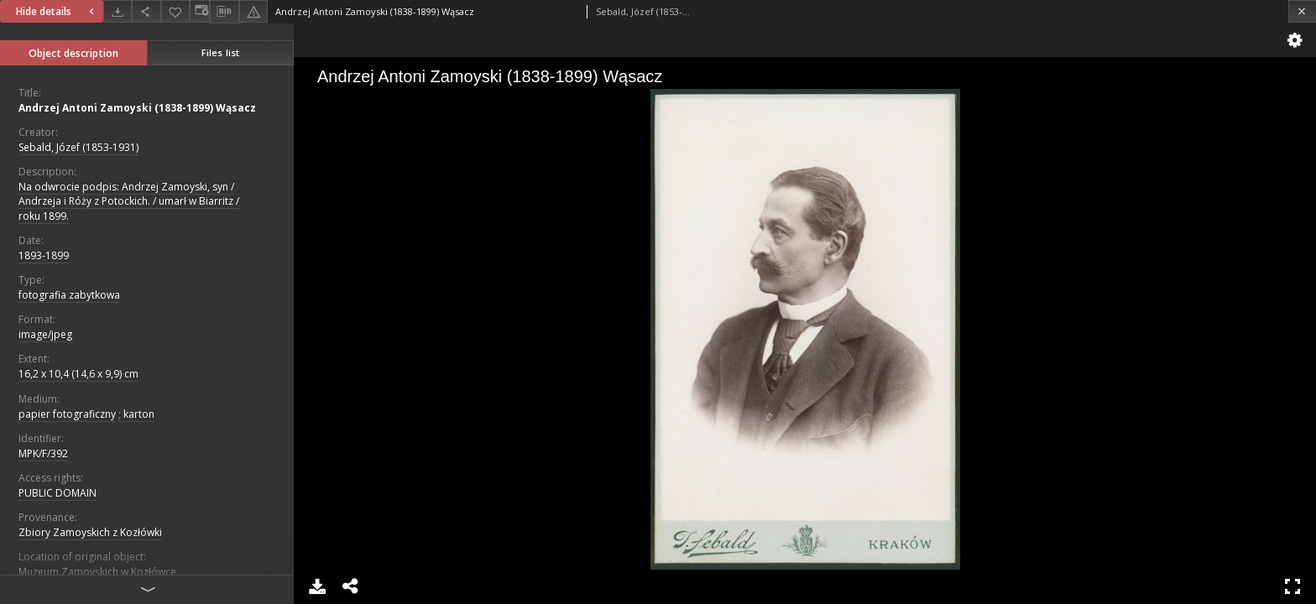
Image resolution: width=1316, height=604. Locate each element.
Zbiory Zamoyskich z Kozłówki (90, 532)
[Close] (1302, 11)
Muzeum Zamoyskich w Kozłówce (97, 572)
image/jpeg (45, 334)
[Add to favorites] (175, 11)
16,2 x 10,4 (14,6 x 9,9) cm (78, 374)
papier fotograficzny (67, 414)
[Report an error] (253, 11)
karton (138, 414)
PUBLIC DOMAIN (57, 493)
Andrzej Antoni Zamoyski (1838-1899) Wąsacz (137, 108)
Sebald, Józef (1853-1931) (78, 147)
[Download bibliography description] (224, 11)
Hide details (57, 11)
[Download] (117, 11)
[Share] (146, 11)
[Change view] (200, 11)
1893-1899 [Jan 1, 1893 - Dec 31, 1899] (43, 255)
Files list (220, 52)
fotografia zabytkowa (69, 295)
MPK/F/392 (43, 453)
